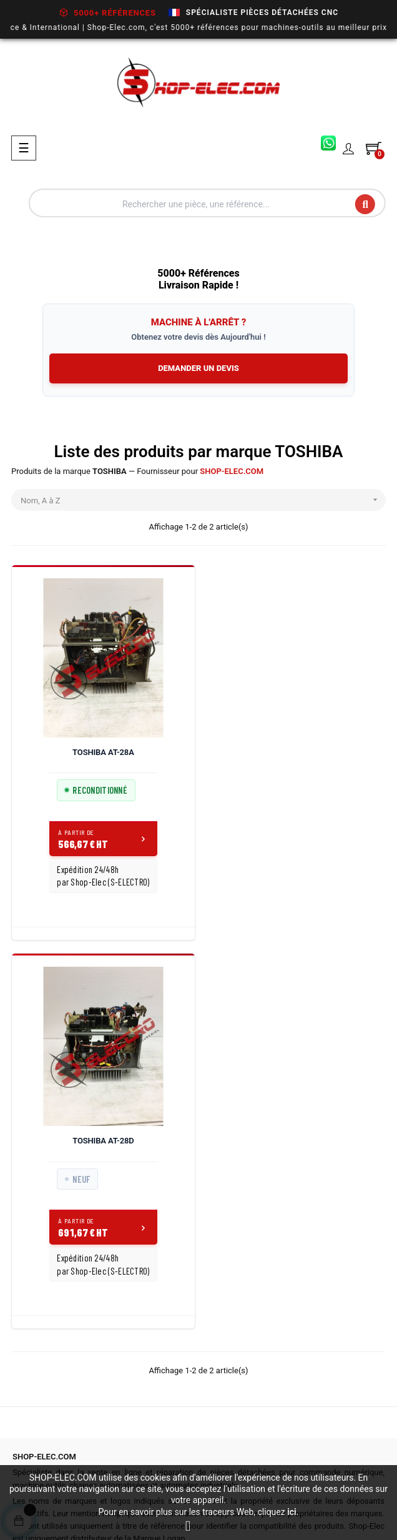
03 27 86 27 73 (51, 1356)
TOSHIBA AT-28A (102, 752)
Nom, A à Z (203, 500)
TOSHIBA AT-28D (294, 752)
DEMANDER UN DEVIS (198, 368)
